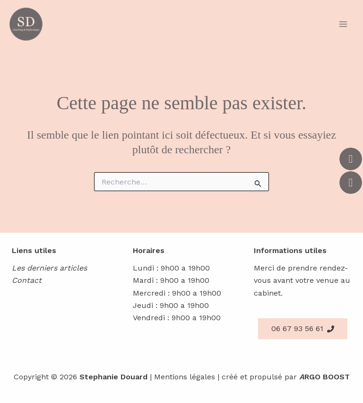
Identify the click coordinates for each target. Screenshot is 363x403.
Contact (27, 280)
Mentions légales (184, 376)
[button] (302, 328)
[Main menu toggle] (343, 24)
